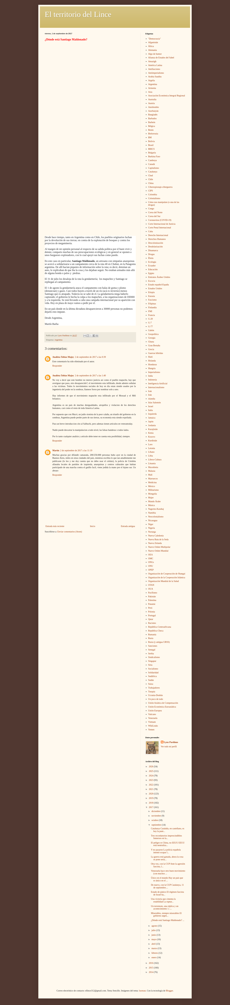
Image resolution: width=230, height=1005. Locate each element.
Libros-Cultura (154, 459)
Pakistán (152, 596)
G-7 (150, 322)
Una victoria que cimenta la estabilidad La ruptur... (163, 900)
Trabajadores (154, 688)
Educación (153, 269)
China (150, 183)
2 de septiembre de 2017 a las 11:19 (76, 450)
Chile (150, 179)
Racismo (152, 623)
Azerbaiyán (153, 111)
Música (151, 505)
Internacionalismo (156, 387)
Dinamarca (153, 250)
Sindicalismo (154, 657)
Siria (150, 665)
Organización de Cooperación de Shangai (166, 573)
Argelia (151, 80)
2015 (151, 967)
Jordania (152, 425)
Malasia (151, 471)
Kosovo (151, 437)
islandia (151, 399)
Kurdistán (152, 440)
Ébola (150, 258)
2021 (151, 789)
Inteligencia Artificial (157, 383)
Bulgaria (152, 152)
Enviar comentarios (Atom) (69, 531)
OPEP (151, 570)
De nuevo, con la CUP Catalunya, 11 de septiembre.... (167, 886)
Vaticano (152, 714)
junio (154, 935)
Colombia (152, 194)
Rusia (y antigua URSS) (159, 642)
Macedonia (153, 467)
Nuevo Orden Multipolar (159, 547)
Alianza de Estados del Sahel (161, 57)
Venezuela (152, 718)
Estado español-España (158, 284)
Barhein (151, 122)
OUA (150, 589)
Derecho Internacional (158, 235)
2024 (151, 775)
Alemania (152, 50)
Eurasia (151, 296)
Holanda (152, 360)
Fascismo (152, 300)
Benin (150, 130)
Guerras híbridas (155, 353)
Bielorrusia (153, 133)
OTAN (151, 585)
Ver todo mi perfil (169, 746)
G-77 (150, 326)
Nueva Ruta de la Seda (158, 539)
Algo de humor (155, 54)
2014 (151, 972)
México (151, 486)
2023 (151, 780)
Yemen (151, 729)
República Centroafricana (159, 627)
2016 (151, 963)
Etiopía (151, 292)
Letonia (151, 448)
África (151, 46)
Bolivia (151, 141)
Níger (150, 524)
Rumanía (152, 634)
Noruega (152, 532)
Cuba (150, 231)
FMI (150, 311)
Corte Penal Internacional (159, 227)
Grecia (151, 349)
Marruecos (153, 478)
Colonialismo (154, 198)
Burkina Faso (154, 156)
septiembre (156, 825)
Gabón (151, 330)
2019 (151, 798)
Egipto (151, 273)
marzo (154, 948)
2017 (151, 807)
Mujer (151, 497)
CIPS (150, 190)
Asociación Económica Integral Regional (166, 95)
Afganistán (153, 42)
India (150, 376)
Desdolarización (155, 246)
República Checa (155, 631)
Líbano (151, 452)
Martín (55, 450)
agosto (154, 926)
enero (154, 957)
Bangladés (152, 114)
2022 (151, 785)
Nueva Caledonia (156, 535)
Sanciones (152, 646)
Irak (150, 391)
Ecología (152, 262)
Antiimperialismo (156, 73)
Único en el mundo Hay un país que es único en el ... (167, 879)
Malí (150, 475)
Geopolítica (153, 334)
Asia (150, 92)
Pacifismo (152, 592)
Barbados (152, 118)
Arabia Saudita (155, 76)
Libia (150, 456)
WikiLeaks (153, 726)
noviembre (156, 816)
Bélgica (151, 126)
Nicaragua (152, 520)
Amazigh (152, 61)
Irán (150, 395)
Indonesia (152, 380)
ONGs (151, 562)
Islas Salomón (154, 402)
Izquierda (152, 414)
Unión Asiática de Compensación (163, 703)
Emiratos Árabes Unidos (159, 277)
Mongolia (152, 494)
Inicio (92, 526)
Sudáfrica (152, 676)
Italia (150, 410)
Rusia (150, 638)
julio (153, 930)
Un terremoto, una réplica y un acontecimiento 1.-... (164, 907)
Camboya (152, 160)
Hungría (152, 368)
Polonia (151, 612)
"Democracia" (154, 39)
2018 (151, 803)
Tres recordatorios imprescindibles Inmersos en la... (166, 837)
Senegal (151, 650)
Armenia (152, 88)
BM (150, 137)
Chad (150, 175)
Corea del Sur (154, 216)
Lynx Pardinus (171, 742)
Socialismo (153, 669)
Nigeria (151, 528)
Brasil (150, 145)
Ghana (151, 341)
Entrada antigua (128, 526)
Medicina (152, 482)
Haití (150, 357)
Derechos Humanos (157, 239)
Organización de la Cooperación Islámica (166, 577)
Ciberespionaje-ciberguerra (160, 187)
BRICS (151, 149)
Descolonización (155, 243)
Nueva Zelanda (155, 543)
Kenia (150, 433)
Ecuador (152, 265)
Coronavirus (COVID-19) (159, 220)
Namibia (152, 513)
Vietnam (152, 722)
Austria (151, 103)
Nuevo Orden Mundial (158, 551)
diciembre (156, 811)
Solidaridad (153, 672)
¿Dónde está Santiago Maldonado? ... (167, 920)
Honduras (152, 364)
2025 (151, 771)
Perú (150, 608)
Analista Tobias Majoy (63, 357)
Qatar (150, 619)
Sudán (151, 680)
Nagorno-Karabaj (156, 509)
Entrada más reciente (55, 526)
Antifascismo (154, 69)
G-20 (150, 319)
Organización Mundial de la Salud (163, 581)
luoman (142, 991)
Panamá (151, 604)
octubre (155, 820)
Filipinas (152, 303)
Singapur (152, 661)
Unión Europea (155, 710)
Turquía (151, 691)
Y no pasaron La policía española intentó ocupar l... (166, 851)
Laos (150, 444)
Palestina (152, 600)
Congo (151, 208)
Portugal (152, 615)
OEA (150, 554)
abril (153, 944)
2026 (151, 766)
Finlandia (152, 307)
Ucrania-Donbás (155, 695)
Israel (150, 406)
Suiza (150, 684)
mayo (154, 939)
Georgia (151, 338)
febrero (154, 953)
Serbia (151, 653)
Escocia (151, 281)
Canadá (151, 164)
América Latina (155, 65)
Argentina (58, 340)
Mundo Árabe (154, 501)
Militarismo (153, 490)
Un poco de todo (155, 699)
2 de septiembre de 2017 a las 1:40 (90, 375)
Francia (151, 315)
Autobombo (153, 107)
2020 (151, 793)
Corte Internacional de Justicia (162, 224)
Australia (152, 99)
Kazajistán (153, 429)
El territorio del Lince (78, 14)
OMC (150, 558)
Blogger (169, 991)
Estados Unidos (155, 288)
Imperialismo (154, 372)
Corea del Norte (155, 212)
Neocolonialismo (156, 516)
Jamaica (151, 418)
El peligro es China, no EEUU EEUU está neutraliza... (167, 844)
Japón (150, 421)
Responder (57, 366)
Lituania (152, 463)
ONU (150, 566)
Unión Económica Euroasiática (162, 707)
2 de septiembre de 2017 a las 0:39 (90, 357)
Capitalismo (153, 168)
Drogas (151, 254)
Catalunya (152, 171)
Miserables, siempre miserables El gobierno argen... (166, 914)
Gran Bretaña (154, 345)
